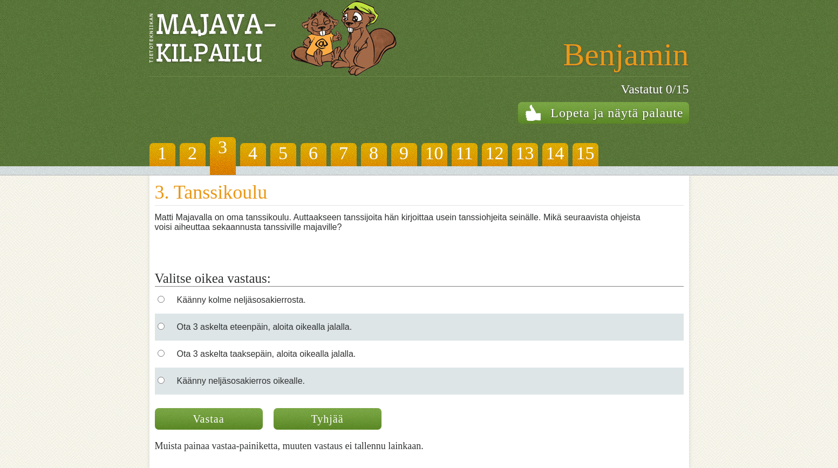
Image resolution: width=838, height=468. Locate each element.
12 (495, 153)
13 (525, 153)
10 (434, 153)
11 (464, 153)
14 (555, 153)
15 (585, 153)
